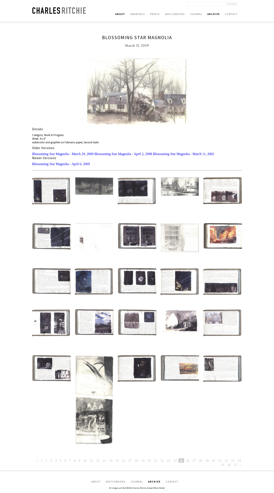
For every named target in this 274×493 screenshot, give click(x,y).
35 (222, 465)
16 (123, 460)
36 (229, 465)
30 (213, 460)
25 (181, 460)
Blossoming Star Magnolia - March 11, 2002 (183, 154)
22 (162, 460)
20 (149, 460)
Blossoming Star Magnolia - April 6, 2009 (61, 164)
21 (155, 460)
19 (142, 460)
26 (187, 460)
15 (117, 460)
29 (207, 460)
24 (175, 460)
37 (235, 465)
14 (110, 460)
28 (200, 460)
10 (85, 460)
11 (91, 460)
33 (232, 460)
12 (98, 460)
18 (136, 460)
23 (168, 460)
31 (220, 460)
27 (194, 460)
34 (239, 460)
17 (130, 460)
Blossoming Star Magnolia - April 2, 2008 (123, 154)
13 (104, 460)
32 (226, 460)
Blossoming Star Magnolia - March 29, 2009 (63, 154)
